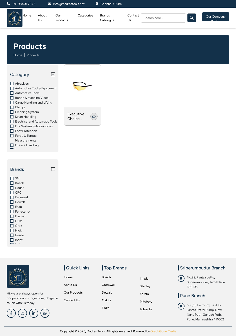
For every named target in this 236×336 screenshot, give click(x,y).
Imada (144, 278)
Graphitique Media (163, 331)
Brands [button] (17, 169)
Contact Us (72, 300)
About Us (70, 285)
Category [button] (19, 74)
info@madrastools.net (69, 4)
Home (26, 15)
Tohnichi (146, 309)
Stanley (145, 286)
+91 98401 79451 (24, 4)
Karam (144, 294)
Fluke (105, 308)
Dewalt (107, 292)
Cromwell (108, 285)
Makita (106, 300)
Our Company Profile (215, 18)
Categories (85, 15)
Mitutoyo (146, 302)
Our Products (73, 292)
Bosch (106, 277)
